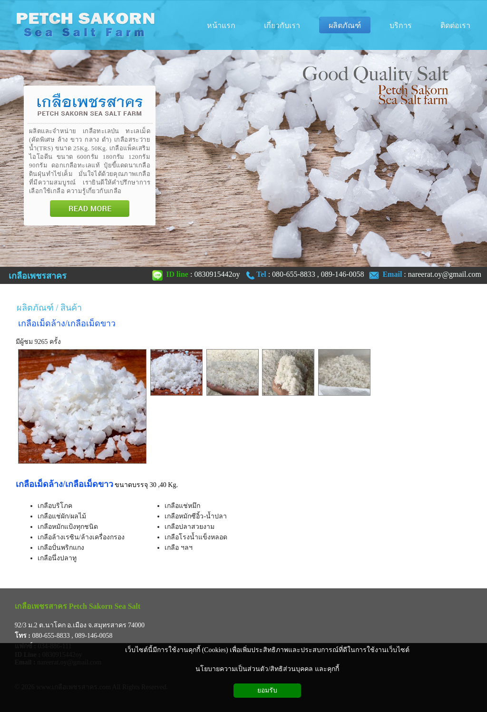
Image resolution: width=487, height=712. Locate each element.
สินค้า (71, 307)
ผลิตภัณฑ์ (35, 307)
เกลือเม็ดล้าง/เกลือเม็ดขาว (67, 323)
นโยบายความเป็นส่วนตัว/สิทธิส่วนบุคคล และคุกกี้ (267, 669)
